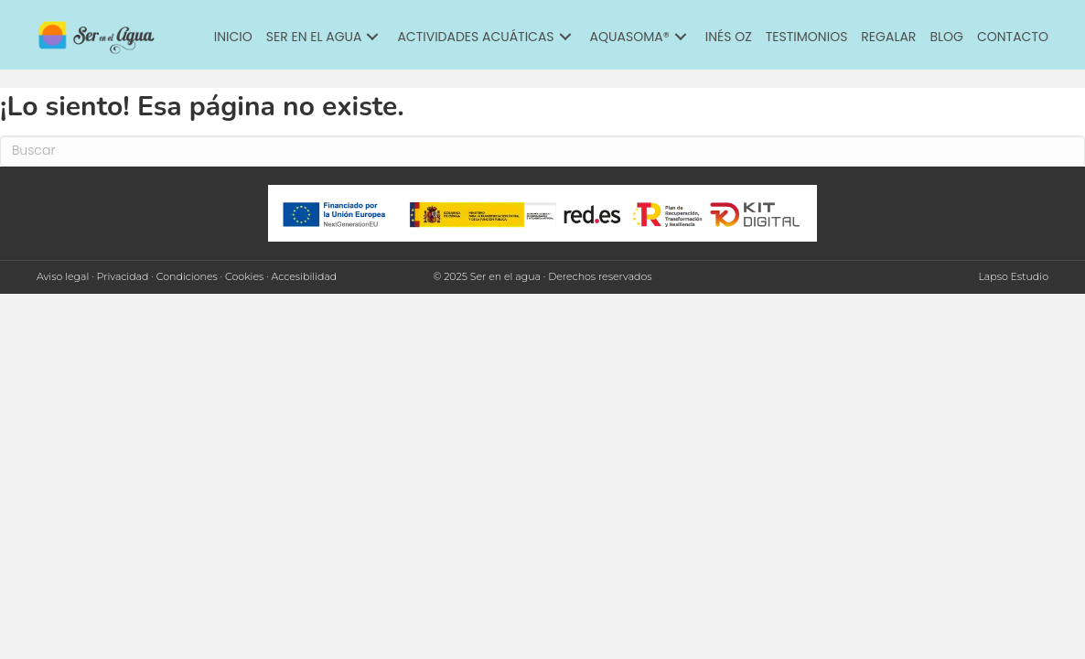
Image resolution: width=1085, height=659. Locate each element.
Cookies (244, 276)
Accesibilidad (305, 276)
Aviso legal (63, 276)
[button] (372, 37)
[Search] (542, 151)
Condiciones (187, 276)
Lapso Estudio (1013, 276)
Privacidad (123, 276)
